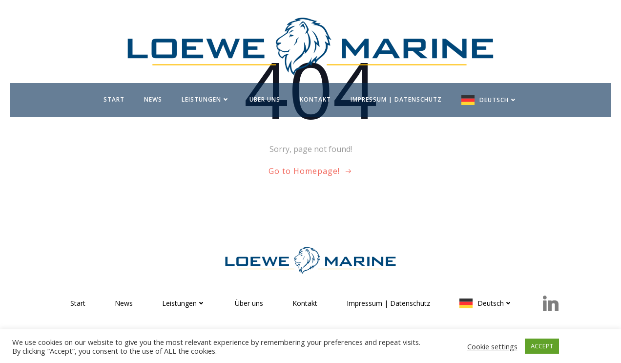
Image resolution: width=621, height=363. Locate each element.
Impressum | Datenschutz (396, 99)
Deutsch (498, 100)
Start (114, 99)
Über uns (264, 99)
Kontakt (315, 99)
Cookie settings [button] (492, 346)
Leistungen (206, 99)
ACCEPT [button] (542, 346)
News (153, 99)
